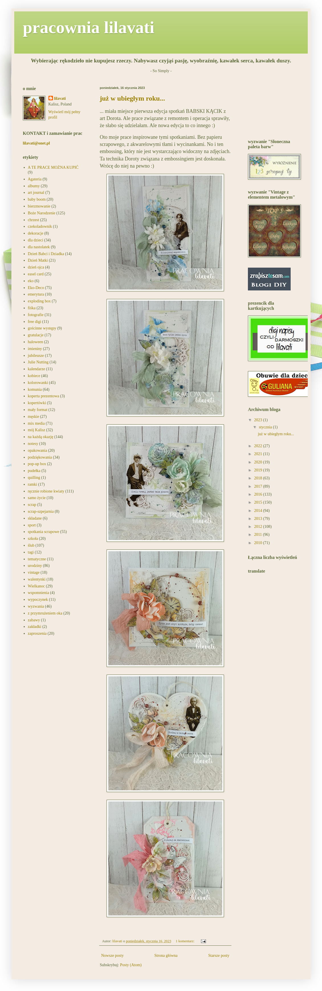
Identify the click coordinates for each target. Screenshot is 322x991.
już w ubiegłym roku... (132, 98)
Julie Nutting (38, 362)
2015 (258, 502)
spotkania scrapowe (43, 532)
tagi (31, 552)
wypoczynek (38, 599)
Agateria (35, 179)
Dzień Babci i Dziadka (46, 254)
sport (32, 525)
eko (31, 281)
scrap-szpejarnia (41, 511)
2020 (258, 462)
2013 (258, 518)
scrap (32, 504)
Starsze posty (218, 955)
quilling (34, 477)
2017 (258, 486)
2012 (258, 526)
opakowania (37, 450)
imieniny (35, 349)
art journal (36, 192)
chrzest (33, 220)
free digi (34, 322)
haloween (35, 342)
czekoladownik (40, 226)
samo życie (37, 498)
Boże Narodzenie (42, 213)
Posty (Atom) (131, 965)
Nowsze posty (112, 955)
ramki (32, 484)
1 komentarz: (185, 941)
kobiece (34, 376)
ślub (31, 545)
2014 (258, 510)
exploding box (39, 301)
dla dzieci (35, 240)
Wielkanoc (36, 586)
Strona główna (166, 955)
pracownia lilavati (88, 27)
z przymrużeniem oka (45, 613)
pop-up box (37, 464)
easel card (36, 274)
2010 (258, 543)
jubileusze (36, 355)
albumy (34, 186)
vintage (34, 572)
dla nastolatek (39, 247)
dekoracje (35, 233)
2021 (258, 454)
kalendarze (36, 369)
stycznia (266, 427)
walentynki (37, 579)
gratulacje (36, 335)
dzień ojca (36, 267)
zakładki (34, 626)
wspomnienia (38, 593)
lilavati (60, 98)
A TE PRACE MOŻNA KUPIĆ (53, 167)
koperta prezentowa (43, 396)
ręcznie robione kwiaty (46, 491)
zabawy (34, 620)
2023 (258, 420)
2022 (258, 446)
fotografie (36, 315)
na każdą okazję (40, 437)
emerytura (36, 294)
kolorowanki (38, 382)
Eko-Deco (36, 288)
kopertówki (37, 403)
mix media (36, 423)
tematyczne (37, 559)
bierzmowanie (39, 206)
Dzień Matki (38, 260)
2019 (258, 470)
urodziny (35, 565)
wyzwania (36, 606)
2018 (258, 478)
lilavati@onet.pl (36, 143)
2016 (258, 494)
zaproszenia (37, 633)
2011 (258, 534)
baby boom (37, 199)
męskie (33, 416)
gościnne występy (42, 328)
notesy (33, 443)
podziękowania (40, 457)
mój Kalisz (36, 430)
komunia (35, 389)
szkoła (33, 538)
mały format (38, 410)
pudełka (34, 471)
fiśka (32, 308)
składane (35, 518)
